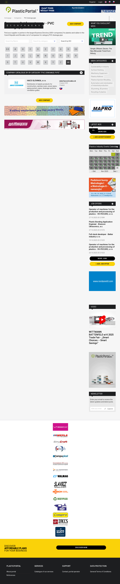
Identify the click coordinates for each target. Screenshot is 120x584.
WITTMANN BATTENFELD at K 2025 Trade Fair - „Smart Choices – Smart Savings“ (101, 337)
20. (105, 164)
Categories (10, 25)
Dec (115, 171)
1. (113, 154)
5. (100, 158)
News (28, 25)
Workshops (35, 25)
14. (109, 161)
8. (113, 158)
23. (117, 164)
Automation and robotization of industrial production (101, 84)
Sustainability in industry (100, 67)
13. (105, 161)
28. (109, 168)
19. (100, 164)
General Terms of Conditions (100, 572)
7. (109, 158)
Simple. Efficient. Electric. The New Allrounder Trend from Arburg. (101, 51)
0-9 (7, 49)
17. (91, 164)
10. (91, 161)
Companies (14, 25)
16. (117, 161)
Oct (94, 171)
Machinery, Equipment (99, 73)
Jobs (42, 25)
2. (117, 154)
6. (105, 158)
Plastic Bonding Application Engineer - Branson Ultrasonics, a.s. (100, 224)
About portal (11, 572)
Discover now (81, 547)
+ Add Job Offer (102, 264)
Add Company (75, 24)
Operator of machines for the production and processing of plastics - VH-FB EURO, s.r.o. (102, 211)
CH (76, 49)
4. (96, 158)
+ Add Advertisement (102, 137)
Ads (18, 25)
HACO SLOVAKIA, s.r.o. (36, 80)
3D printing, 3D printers (99, 89)
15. (113, 161)
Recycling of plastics (98, 92)
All (68, 62)
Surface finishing (97, 70)
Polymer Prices (21, 25)
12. (100, 161)
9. (117, 158)
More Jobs (102, 258)
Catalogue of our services (43, 572)
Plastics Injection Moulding (101, 80)
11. (96, 161)
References (11, 575)
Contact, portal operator (71, 572)
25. (96, 168)
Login (100, 2)
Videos (39, 25)
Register (92, 2)
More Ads (102, 132)
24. (91, 168)
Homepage (7, 18)
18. (96, 164)
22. (113, 164)
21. (109, 164)
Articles (25, 25)
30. (117, 168)
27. (105, 168)
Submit (108, 409)
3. (91, 158)
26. (100, 168)
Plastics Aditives (97, 76)
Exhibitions (32, 25)
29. (113, 168)
